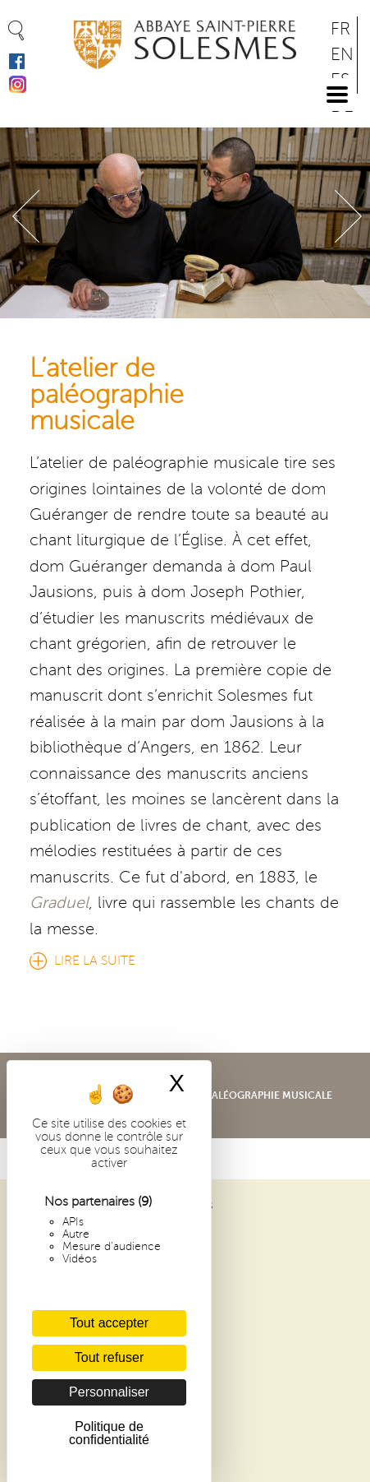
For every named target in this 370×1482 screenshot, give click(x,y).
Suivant (348, 216)
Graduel (59, 903)
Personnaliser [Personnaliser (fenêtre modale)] (109, 1392)
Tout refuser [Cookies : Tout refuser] (109, 1357)
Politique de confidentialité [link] (109, 1433)
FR (340, 29)
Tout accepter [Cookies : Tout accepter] (109, 1323)
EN (342, 54)
